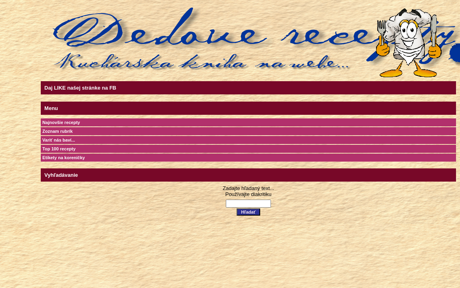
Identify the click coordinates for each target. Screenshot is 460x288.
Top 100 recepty (59, 148)
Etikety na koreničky (63, 157)
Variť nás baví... (58, 140)
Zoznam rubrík (57, 131)
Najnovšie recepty (61, 122)
